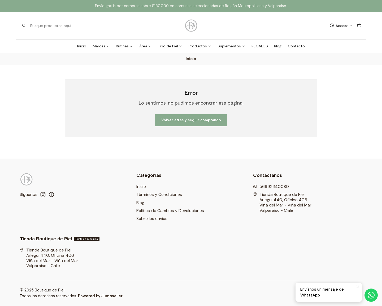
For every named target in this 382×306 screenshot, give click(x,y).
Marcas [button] (101, 46)
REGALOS (259, 46)
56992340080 (271, 186)
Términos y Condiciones (159, 194)
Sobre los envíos (151, 218)
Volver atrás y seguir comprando (191, 120)
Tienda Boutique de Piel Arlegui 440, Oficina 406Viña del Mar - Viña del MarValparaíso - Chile (282, 202)
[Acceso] (341, 26)
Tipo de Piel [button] (170, 46)
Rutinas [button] (124, 46)
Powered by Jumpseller (100, 296)
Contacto (296, 46)
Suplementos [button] (231, 46)
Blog (277, 46)
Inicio (81, 46)
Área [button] (145, 46)
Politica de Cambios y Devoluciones (170, 210)
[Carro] (359, 26)
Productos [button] (200, 46)
